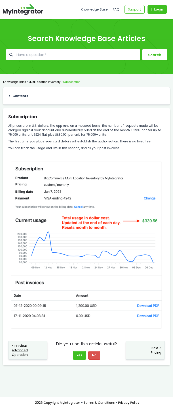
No (94, 355)
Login (157, 9)
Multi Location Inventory (45, 82)
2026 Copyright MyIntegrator (58, 402)
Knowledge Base (94, 9)
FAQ (116, 9)
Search (154, 55)
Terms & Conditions (100, 402)
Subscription (71, 82)
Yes (79, 355)
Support (134, 9)
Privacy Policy (128, 402)
